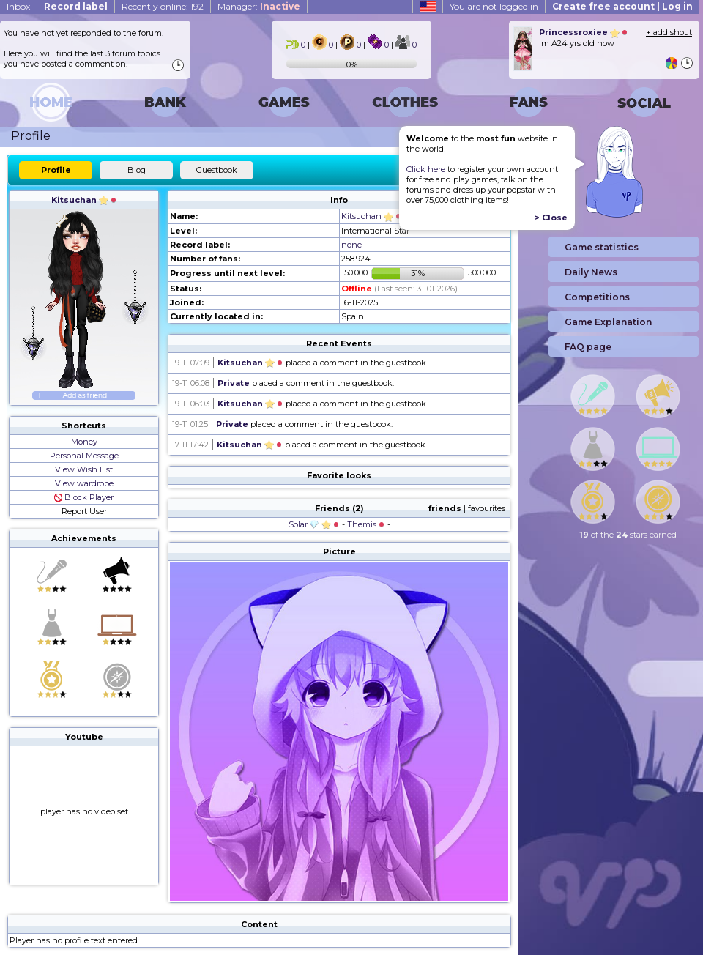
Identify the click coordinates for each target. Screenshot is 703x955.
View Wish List (84, 469)
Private (233, 383)
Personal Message (84, 455)
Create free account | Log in (622, 6)
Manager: (258, 6)
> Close (551, 217)
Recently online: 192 (163, 6)
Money (84, 441)
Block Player (84, 497)
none (351, 244)
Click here (425, 169)
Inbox (18, 6)
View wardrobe (84, 483)
